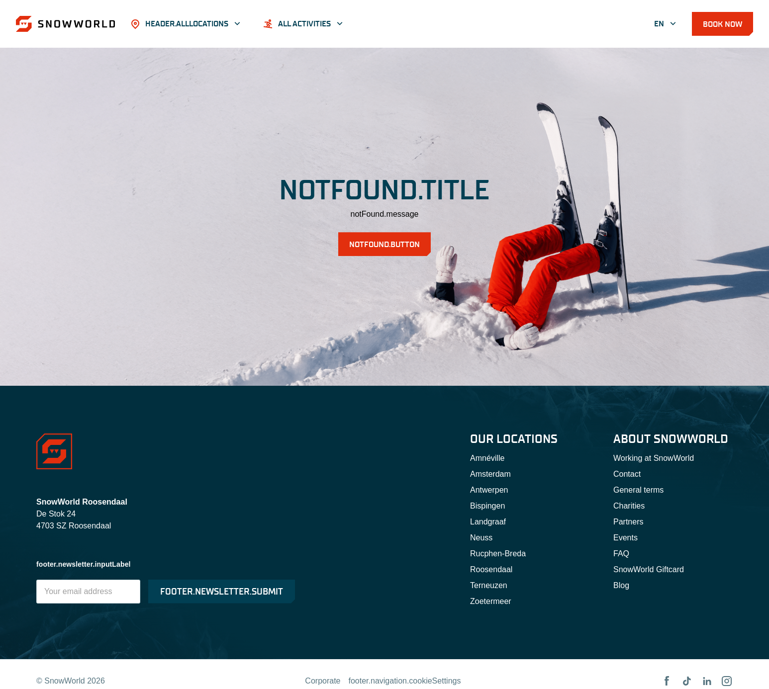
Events (625, 537)
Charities (629, 506)
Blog (621, 585)
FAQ (621, 553)
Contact (627, 474)
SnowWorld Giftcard (648, 569)
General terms (638, 490)
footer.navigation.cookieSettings (405, 681)
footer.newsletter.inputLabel (83, 564)
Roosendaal (491, 569)
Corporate (322, 681)
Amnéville (487, 458)
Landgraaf (488, 521)
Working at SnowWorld (653, 458)
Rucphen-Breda (498, 553)
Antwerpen (489, 490)
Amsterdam (490, 474)
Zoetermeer (490, 601)
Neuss (481, 537)
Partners (628, 521)
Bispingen (487, 506)
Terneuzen (488, 585)
